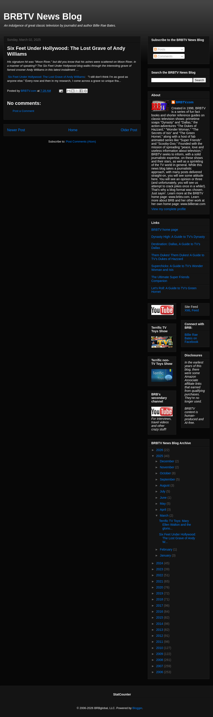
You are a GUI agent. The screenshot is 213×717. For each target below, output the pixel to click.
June (163, 497)
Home (73, 130)
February (166, 549)
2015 (160, 617)
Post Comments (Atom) (81, 141)
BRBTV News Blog (43, 16)
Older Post (129, 130)
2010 (160, 648)
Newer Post (16, 130)
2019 (160, 593)
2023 (160, 569)
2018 (160, 599)
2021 (160, 581)
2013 (160, 629)
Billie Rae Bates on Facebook (191, 338)
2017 (160, 605)
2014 (160, 623)
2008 (160, 660)
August (165, 485)
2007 (160, 666)
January (166, 555)
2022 (160, 575)
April (163, 509)
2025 (160, 456)
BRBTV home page (164, 229)
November (167, 467)
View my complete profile (168, 209)
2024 (160, 563)
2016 (160, 611)
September (168, 479)
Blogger (137, 708)
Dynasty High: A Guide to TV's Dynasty (178, 236)
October (166, 473)
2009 (160, 654)
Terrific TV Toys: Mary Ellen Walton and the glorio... (175, 524)
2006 (160, 672)
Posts (159, 49)
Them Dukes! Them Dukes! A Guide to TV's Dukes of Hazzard (177, 257)
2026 (160, 450)
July (163, 491)
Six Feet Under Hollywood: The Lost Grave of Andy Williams (46, 76)
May (163, 503)
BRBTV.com (29, 90)
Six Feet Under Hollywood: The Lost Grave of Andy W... (177, 538)
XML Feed (192, 310)
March (164, 515)
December (167, 461)
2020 (160, 587)
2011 (160, 641)
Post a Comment (23, 111)
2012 (160, 635)
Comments (163, 56)
